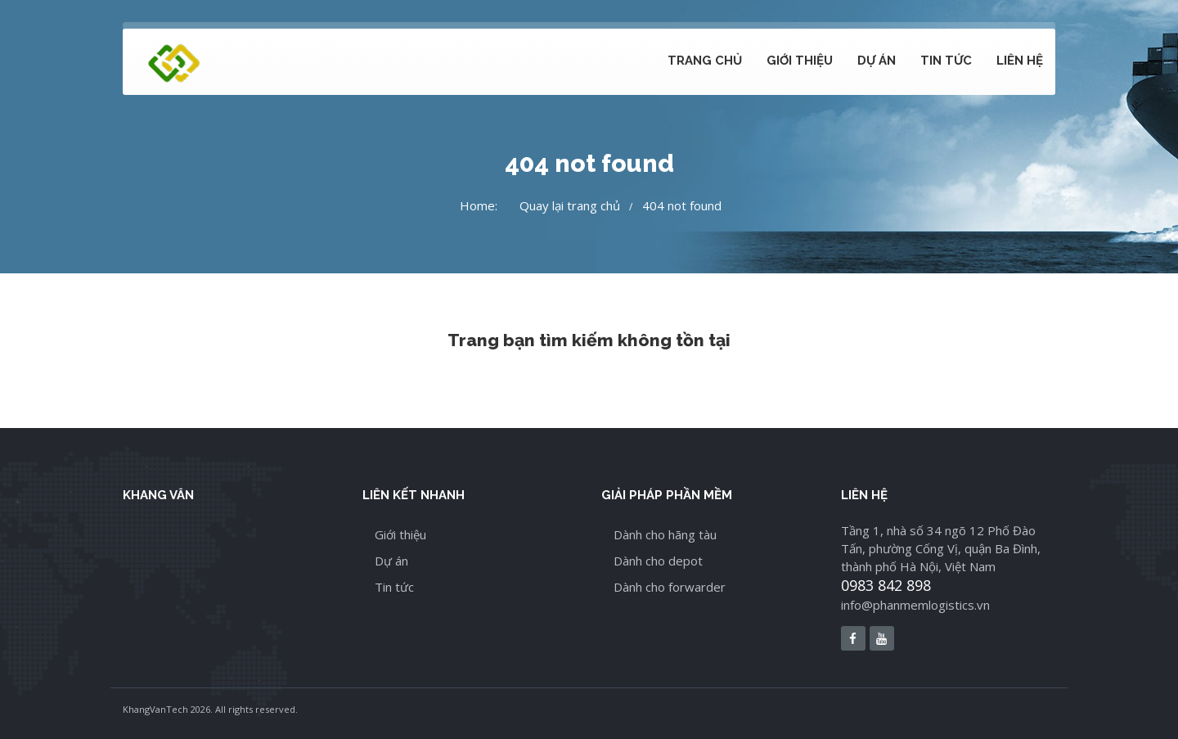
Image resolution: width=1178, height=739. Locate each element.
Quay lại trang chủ (569, 205)
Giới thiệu (800, 60)
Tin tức (946, 60)
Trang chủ (705, 60)
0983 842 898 (886, 585)
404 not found (682, 205)
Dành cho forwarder (670, 587)
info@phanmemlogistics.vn (915, 605)
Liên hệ (1019, 60)
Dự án (876, 60)
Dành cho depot (658, 560)
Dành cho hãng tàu (665, 534)
